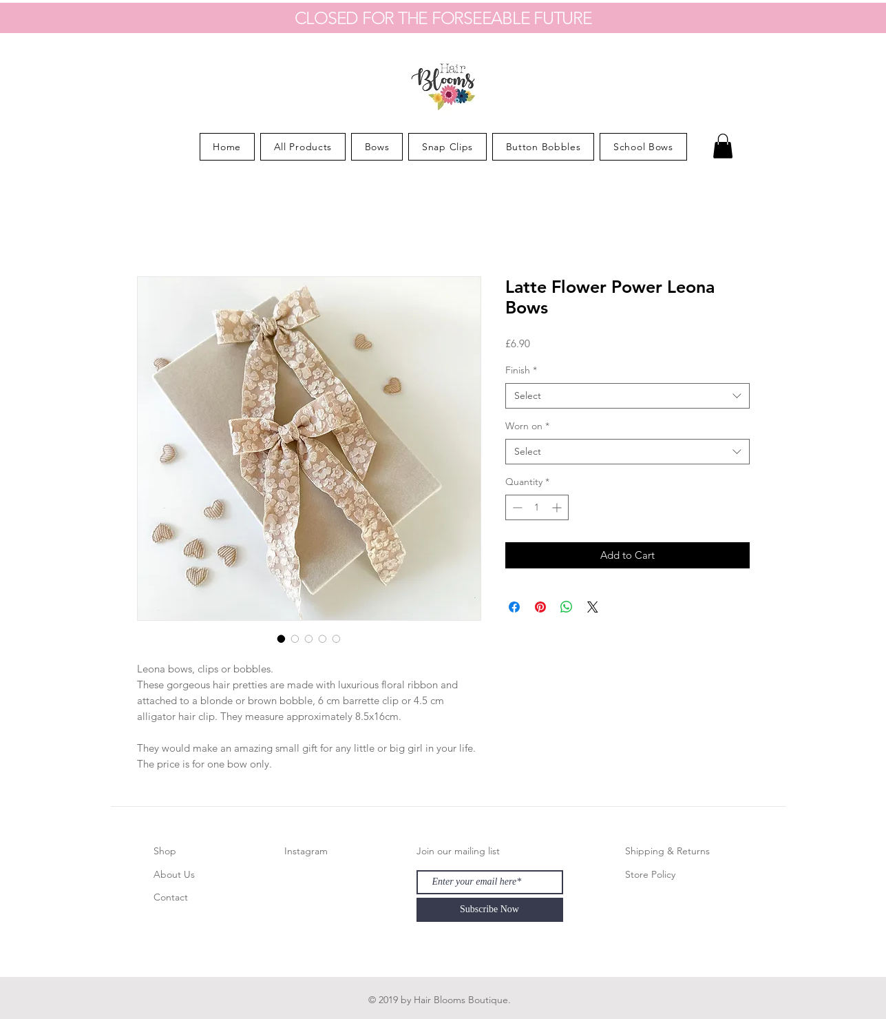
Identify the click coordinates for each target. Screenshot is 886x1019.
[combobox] (627, 396)
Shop (165, 851)
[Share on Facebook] (514, 607)
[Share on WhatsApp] (566, 607)
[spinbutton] (537, 507)
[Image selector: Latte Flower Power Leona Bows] (281, 639)
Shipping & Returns (667, 851)
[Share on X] (592, 607)
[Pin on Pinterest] (540, 607)
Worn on (527, 426)
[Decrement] (516, 507)
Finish (521, 370)
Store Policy (650, 874)
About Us (174, 874)
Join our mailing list (458, 851)
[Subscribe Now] (489, 910)
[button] (723, 146)
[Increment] (558, 507)
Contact (171, 897)
